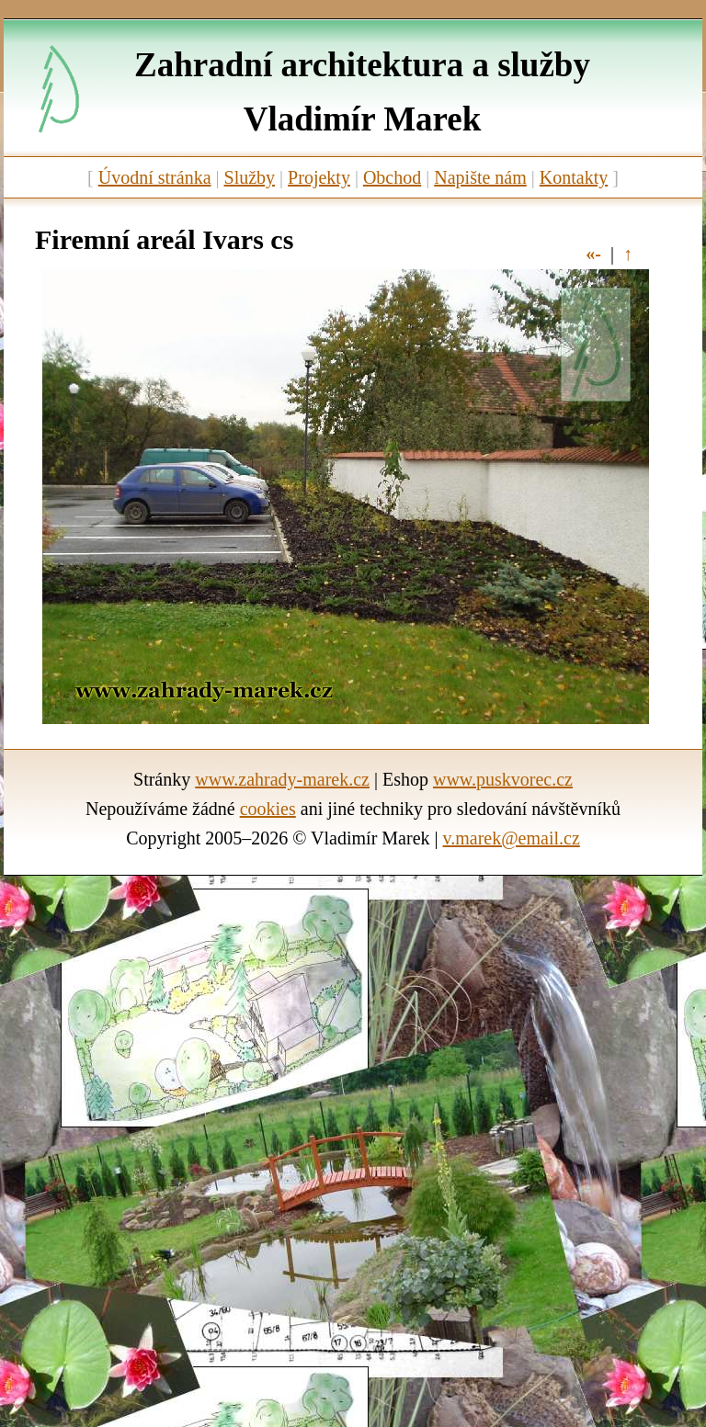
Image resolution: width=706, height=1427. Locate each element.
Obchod (392, 177)
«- (593, 253)
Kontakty (574, 177)
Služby (250, 177)
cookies (268, 808)
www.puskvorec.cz (503, 779)
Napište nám (480, 177)
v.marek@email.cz (511, 838)
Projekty (319, 177)
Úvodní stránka (154, 177)
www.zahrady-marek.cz (282, 779)
